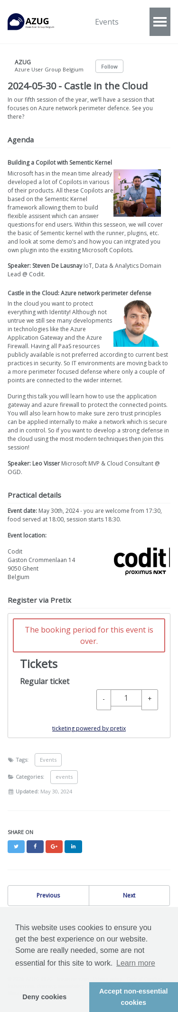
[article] (89, 675)
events (64, 776)
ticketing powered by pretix (89, 728)
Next (129, 895)
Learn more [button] (135, 963)
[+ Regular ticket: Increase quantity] (149, 699)
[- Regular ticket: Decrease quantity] (103, 699)
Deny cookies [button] (44, 997)
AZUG (36, 22)
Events (107, 22)
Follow (109, 66)
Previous (48, 895)
